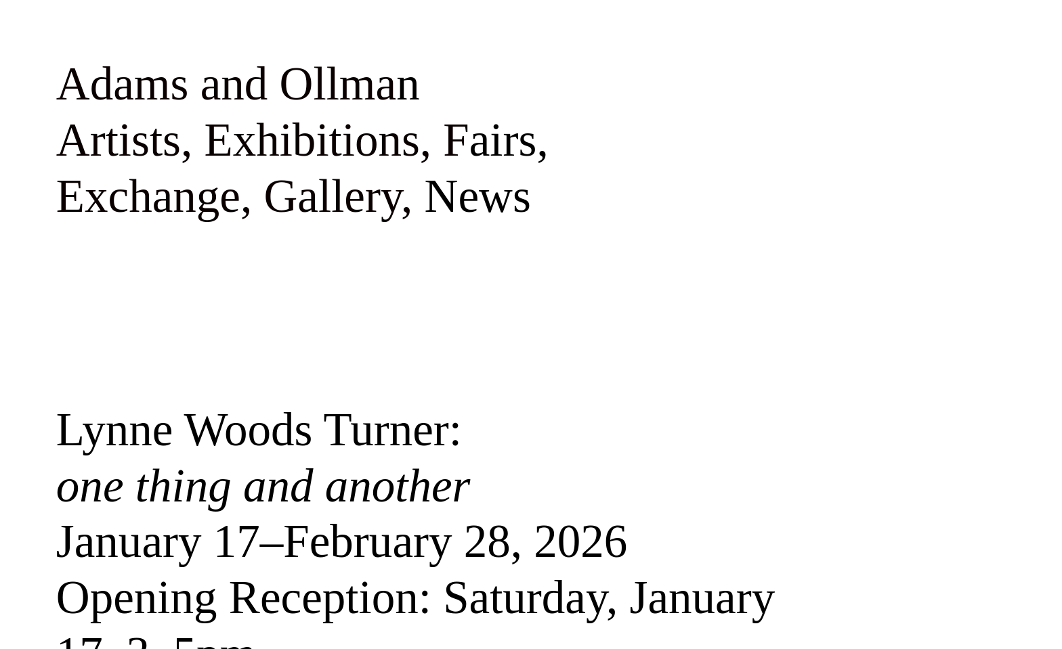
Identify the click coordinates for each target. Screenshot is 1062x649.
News (478, 196)
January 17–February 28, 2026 (342, 541)
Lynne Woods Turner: (263, 457)
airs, (509, 140)
